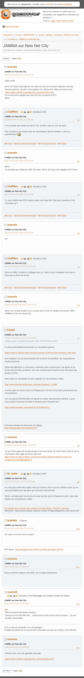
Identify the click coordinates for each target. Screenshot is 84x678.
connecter (49, 4)
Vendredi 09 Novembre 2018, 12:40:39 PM (20, 305)
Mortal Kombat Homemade (25, 144)
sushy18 (12, 592)
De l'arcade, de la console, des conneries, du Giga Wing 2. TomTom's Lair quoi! (36, 508)
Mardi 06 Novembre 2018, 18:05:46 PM (19, 233)
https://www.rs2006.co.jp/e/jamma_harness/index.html (29, 92)
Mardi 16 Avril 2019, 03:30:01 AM (16, 567)
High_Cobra (56, 21)
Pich (72, 21)
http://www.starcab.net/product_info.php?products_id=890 (31, 384)
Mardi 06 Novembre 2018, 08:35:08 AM (18, 120)
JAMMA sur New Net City (15, 72)
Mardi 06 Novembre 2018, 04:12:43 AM (18, 75)
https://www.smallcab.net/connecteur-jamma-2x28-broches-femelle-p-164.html (40, 353)
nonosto (12, 67)
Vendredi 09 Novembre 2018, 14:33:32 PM (20, 445)
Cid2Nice (12, 111)
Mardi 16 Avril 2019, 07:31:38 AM (16, 603)
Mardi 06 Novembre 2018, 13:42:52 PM (19, 194)
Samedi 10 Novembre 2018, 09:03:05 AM (19, 481)
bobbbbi (12, 520)
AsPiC (64, 21)
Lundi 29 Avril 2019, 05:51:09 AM (16, 647)
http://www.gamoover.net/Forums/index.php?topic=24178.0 (39, 549)
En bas (6, 58)
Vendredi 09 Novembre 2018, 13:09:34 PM (20, 338)
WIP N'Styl (61, 144)
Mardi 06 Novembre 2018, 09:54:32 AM (18, 161)
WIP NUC (8, 144)
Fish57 (11, 330)
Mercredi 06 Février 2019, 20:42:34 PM (18, 528)
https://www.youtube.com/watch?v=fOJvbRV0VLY (27, 407)
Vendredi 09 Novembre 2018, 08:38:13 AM (20, 266)
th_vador (12, 473)
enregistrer (67, 4)
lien (6, 609)
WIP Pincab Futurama (47, 144)
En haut (6, 671)
